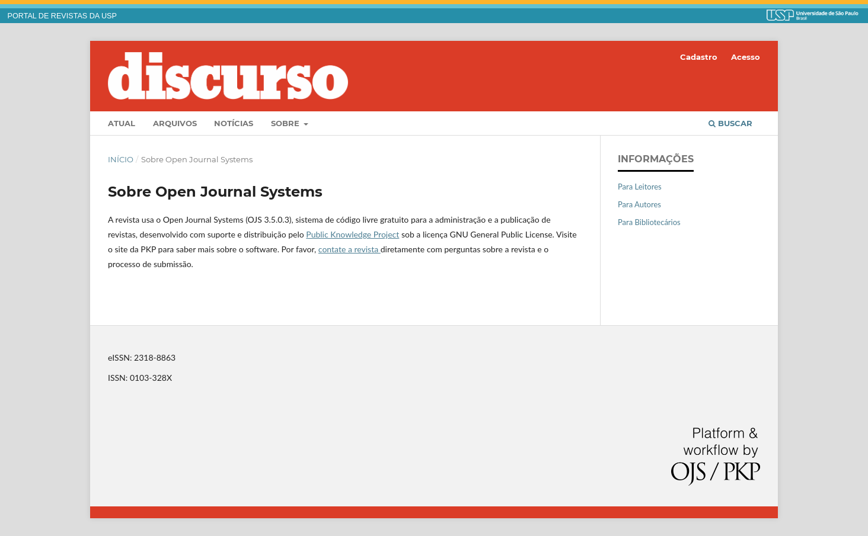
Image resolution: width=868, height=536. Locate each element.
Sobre (286, 123)
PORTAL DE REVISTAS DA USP (62, 16)
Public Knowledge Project (352, 234)
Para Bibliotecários (649, 222)
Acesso (745, 57)
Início (120, 159)
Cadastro (698, 57)
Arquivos (175, 123)
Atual (121, 123)
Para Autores (639, 204)
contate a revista (349, 249)
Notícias (233, 123)
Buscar (730, 123)
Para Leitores (640, 186)
